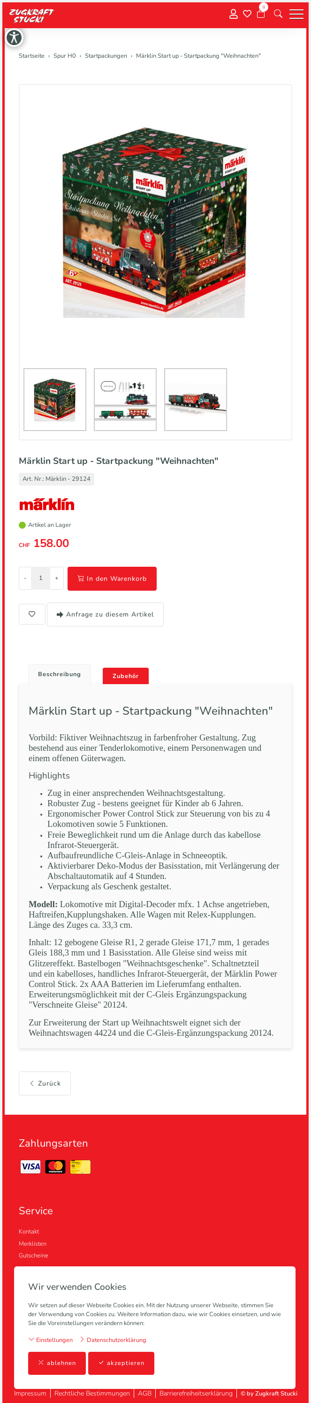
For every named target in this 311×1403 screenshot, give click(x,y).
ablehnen (57, 1363)
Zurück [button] (45, 1083)
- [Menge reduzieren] (25, 578)
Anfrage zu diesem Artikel (105, 614)
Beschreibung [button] (59, 674)
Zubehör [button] (126, 676)
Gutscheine (33, 1255)
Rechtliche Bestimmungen (92, 1393)
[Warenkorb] (261, 14)
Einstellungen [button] (50, 1339)
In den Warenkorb (112, 579)
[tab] (56, 671)
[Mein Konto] (234, 14)
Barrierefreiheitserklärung (196, 1393)
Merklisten (32, 1244)
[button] (278, 14)
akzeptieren (121, 1363)
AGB (145, 1393)
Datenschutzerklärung (112, 1339)
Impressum (30, 1393)
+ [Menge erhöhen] (57, 578)
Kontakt (29, 1231)
